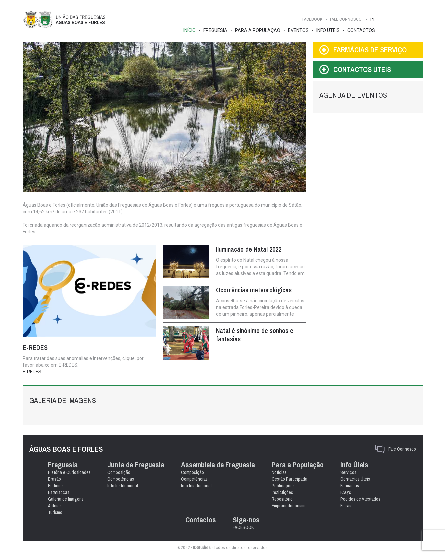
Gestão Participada (289, 479)
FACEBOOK (312, 19)
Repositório (282, 499)
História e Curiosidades (69, 472)
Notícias (279, 472)
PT (372, 19)
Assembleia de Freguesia (218, 465)
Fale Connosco (402, 449)
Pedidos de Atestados (360, 499)
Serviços (348, 472)
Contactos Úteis (355, 479)
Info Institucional (122, 486)
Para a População (257, 30)
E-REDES (32, 371)
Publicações (283, 486)
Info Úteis (328, 30)
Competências (120, 479)
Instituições (282, 492)
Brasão (54, 479)
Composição (118, 472)
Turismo (55, 512)
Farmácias (349, 486)
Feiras (345, 506)
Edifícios (56, 486)
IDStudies (202, 547)
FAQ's (345, 492)
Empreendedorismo (289, 506)
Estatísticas (58, 492)
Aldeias (55, 506)
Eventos (298, 30)
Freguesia (215, 30)
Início (189, 30)
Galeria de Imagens (66, 499)
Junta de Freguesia (135, 465)
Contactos (361, 30)
